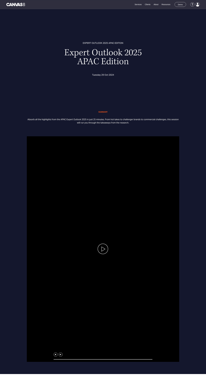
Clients (147, 4)
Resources (166, 4)
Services (138, 4)
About (156, 4)
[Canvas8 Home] (16, 4)
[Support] (192, 4)
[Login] (197, 4)
